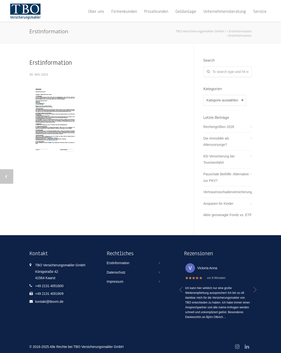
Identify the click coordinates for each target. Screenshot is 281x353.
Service (260, 11)
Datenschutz (116, 272)
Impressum (115, 281)
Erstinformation (50, 62)
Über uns (96, 11)
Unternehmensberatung (224, 11)
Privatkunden (156, 11)
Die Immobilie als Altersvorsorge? (216, 141)
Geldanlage (185, 11)
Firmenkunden (124, 11)
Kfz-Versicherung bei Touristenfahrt (219, 159)
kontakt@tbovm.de (49, 302)
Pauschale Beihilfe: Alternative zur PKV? (226, 177)
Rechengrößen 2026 (218, 127)
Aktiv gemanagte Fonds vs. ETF (227, 215)
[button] (181, 290)
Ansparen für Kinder (218, 203)
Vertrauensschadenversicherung (227, 192)
